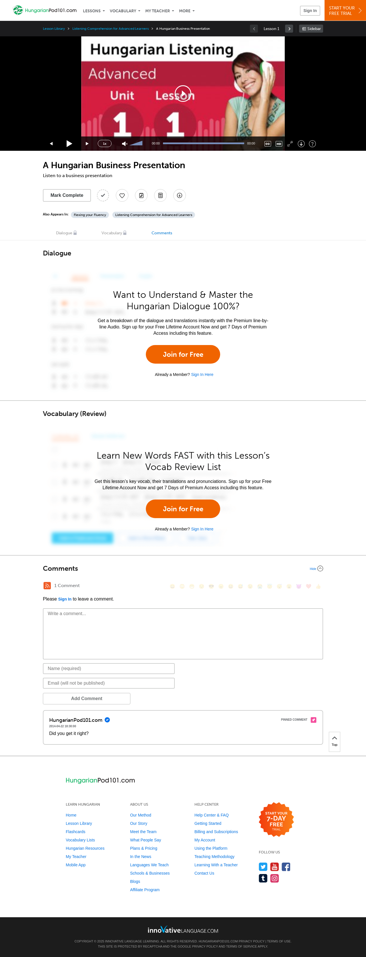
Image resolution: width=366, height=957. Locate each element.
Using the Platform (210, 848)
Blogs (135, 881)
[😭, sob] (260, 586)
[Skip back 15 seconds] (51, 143)
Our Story (138, 823)
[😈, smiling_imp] (299, 586)
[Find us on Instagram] (274, 878)
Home (71, 815)
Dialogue (64, 233)
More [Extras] (184, 11)
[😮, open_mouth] (289, 586)
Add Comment (72, 698)
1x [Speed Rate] (104, 143)
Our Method (140, 815)
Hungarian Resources (85, 848)
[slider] (136, 143)
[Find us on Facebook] (286, 866)
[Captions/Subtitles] (267, 143)
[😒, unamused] (201, 586)
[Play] (69, 143)
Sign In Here (202, 374)
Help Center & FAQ (211, 815)
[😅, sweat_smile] (240, 586)
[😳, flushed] (182, 586)
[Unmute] (124, 143)
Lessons (92, 11)
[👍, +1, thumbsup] (318, 586)
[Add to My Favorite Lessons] (122, 195)
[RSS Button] (47, 585)
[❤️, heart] (308, 586)
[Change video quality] (279, 143)
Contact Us (204, 873)
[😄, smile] (172, 586)
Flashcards (75, 831)
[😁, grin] (192, 586)
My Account (204, 840)
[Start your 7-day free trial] (276, 819)
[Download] (301, 143)
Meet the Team (143, 831)
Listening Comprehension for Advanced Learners (110, 29)
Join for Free (183, 354)
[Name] (109, 668)
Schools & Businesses (150, 873)
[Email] (109, 683)
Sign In (310, 10)
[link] (289, 29)
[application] (183, 93)
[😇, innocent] (269, 586)
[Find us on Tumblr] (263, 878)
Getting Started (207, 823)
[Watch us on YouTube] (274, 866)
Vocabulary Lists (80, 840)
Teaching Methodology (214, 856)
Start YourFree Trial (346, 10)
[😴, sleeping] (279, 586)
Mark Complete (67, 195)
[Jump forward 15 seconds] (87, 143)
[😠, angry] (221, 586)
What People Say (145, 840)
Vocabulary (123, 11)
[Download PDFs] (160, 195)
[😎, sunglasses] (211, 586)
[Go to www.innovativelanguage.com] (183, 929)
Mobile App (75, 865)
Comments (162, 233)
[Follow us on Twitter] (263, 866)
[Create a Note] (141, 195)
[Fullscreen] (290, 143)
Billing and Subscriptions (216, 831)
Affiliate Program (145, 889)
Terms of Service (241, 946)
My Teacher (157, 11)
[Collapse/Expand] (183, 568)
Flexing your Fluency (90, 215)
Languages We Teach (149, 865)
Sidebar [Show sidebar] (314, 28)
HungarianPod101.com (218, 941)
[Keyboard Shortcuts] (312, 143)
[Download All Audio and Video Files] (179, 195)
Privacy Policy (251, 941)
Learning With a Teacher (216, 865)
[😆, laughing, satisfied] (231, 586)
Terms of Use (279, 941)
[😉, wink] (250, 586)
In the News (140, 856)
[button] (183, 93)
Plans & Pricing (143, 848)
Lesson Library (54, 29)
